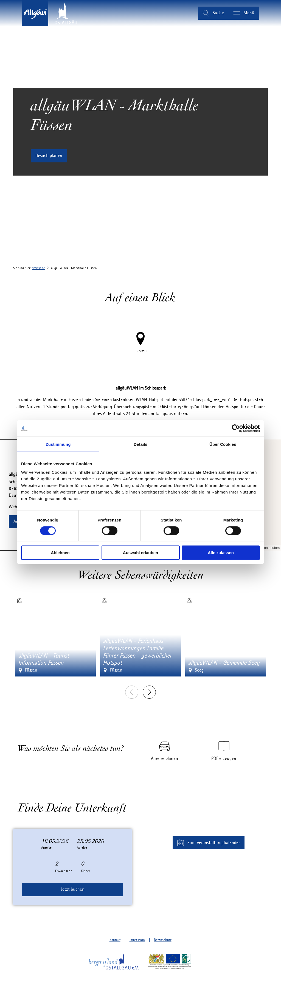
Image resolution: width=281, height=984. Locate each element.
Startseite (38, 268)
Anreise (46, 848)
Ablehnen (60, 552)
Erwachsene (63, 871)
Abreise (82, 848)
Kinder (85, 871)
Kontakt (114, 940)
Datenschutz (163, 940)
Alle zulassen (221, 552)
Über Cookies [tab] (222, 444)
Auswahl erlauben (140, 552)
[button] (49, 155)
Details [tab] (140, 444)
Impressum (137, 940)
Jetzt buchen (73, 889)
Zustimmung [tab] (58, 444)
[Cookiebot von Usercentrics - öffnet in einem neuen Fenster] (236, 428)
